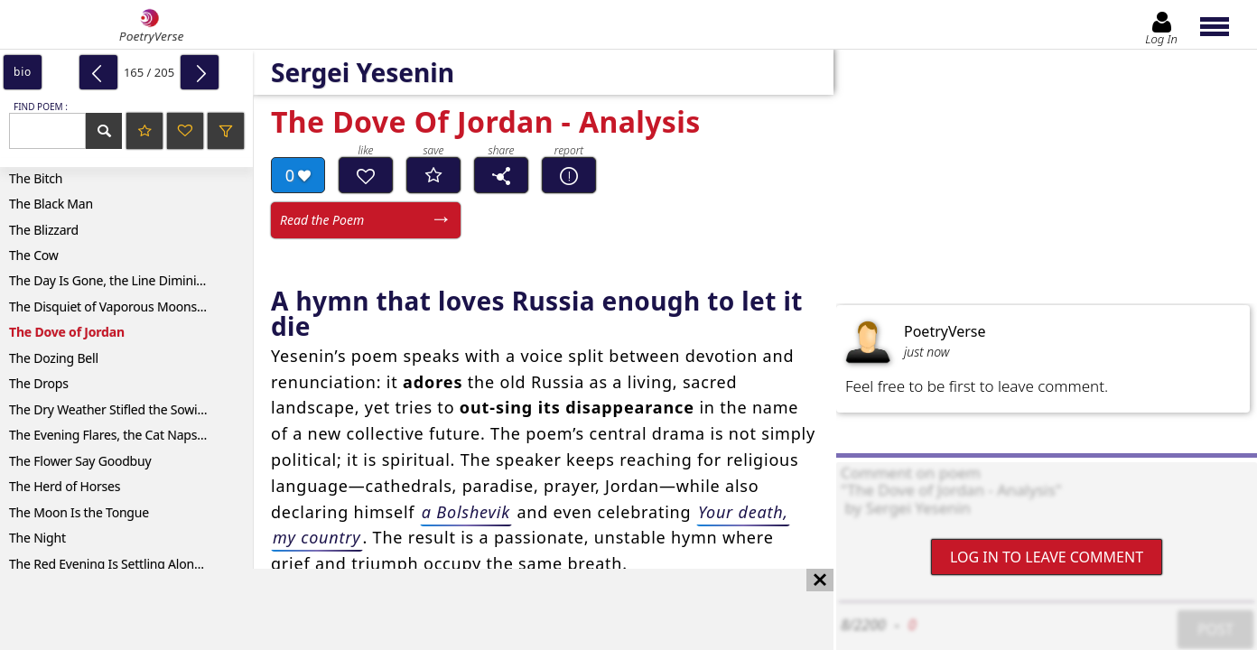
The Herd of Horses (64, 486)
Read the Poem (322, 219)
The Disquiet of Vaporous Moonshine (115, 306)
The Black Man (51, 203)
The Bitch (35, 178)
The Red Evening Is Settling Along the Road (131, 563)
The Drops (39, 383)
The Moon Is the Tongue (79, 512)
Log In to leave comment (1046, 557)
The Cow (34, 255)
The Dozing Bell (53, 358)
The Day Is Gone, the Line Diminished (116, 280)
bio (23, 71)
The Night (37, 537)
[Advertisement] (398, 609)
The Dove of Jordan (67, 331)
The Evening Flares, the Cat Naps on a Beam (131, 434)
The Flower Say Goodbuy (80, 460)
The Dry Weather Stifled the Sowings (114, 409)
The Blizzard (44, 229)
